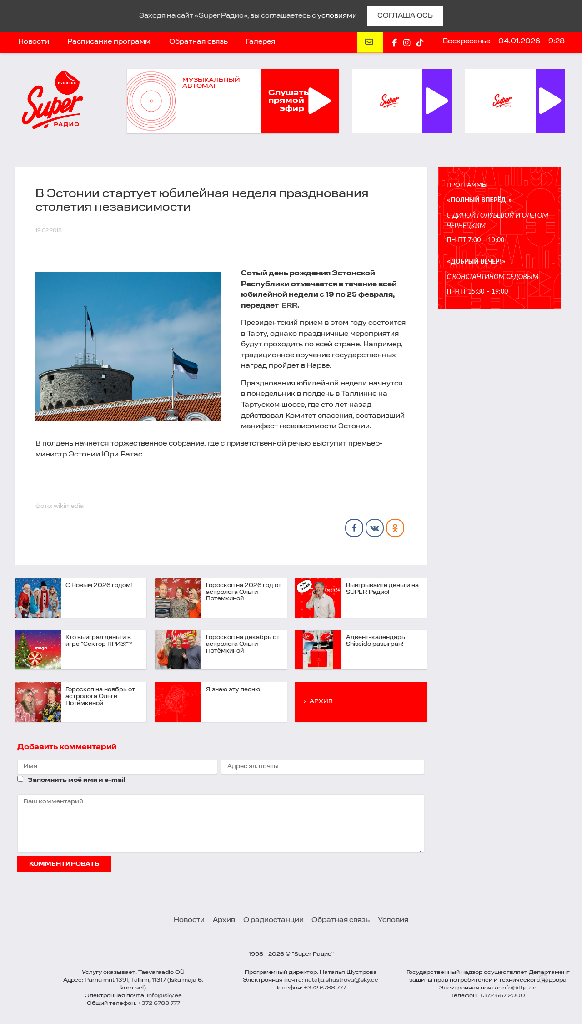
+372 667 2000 (502, 996)
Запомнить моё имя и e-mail (76, 780)
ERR (289, 306)
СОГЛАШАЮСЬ (405, 16)
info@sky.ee (164, 996)
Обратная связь (198, 42)
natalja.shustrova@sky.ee (341, 980)
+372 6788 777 (159, 1003)
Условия (393, 920)
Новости (33, 42)
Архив (224, 920)
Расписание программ (109, 42)
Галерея (260, 42)
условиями (337, 16)
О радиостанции (273, 920)
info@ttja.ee (519, 988)
